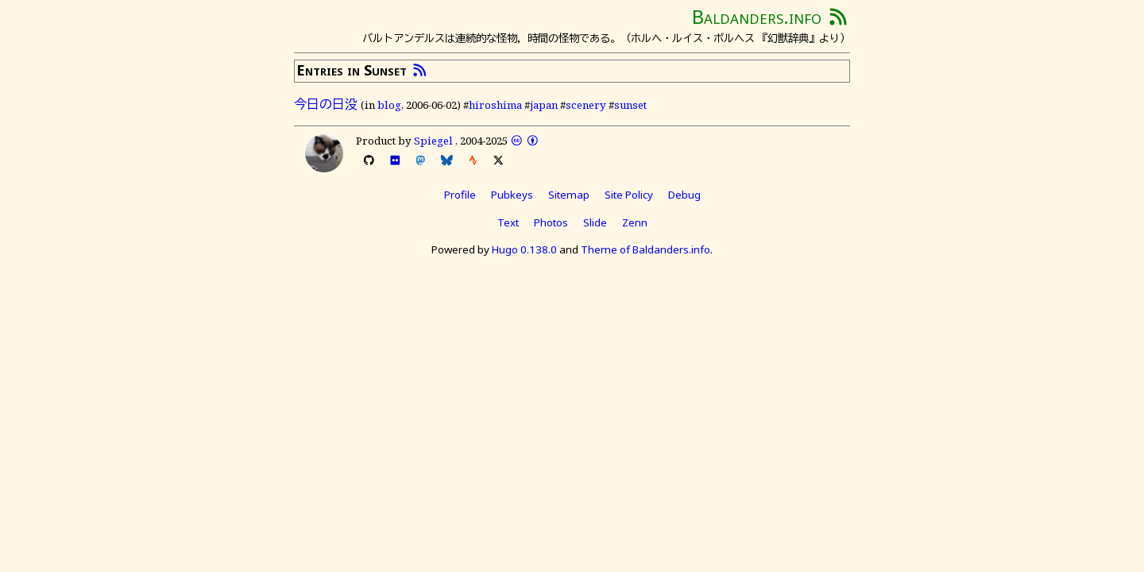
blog (389, 105)
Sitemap (568, 194)
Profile (460, 194)
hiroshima (495, 105)
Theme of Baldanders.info (645, 249)
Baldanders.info (756, 16)
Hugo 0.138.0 (524, 249)
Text (508, 222)
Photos (551, 222)
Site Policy (629, 194)
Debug (684, 194)
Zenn (634, 222)
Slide (595, 222)
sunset (630, 105)
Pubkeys (512, 194)
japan (544, 105)
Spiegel (433, 140)
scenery (586, 105)
